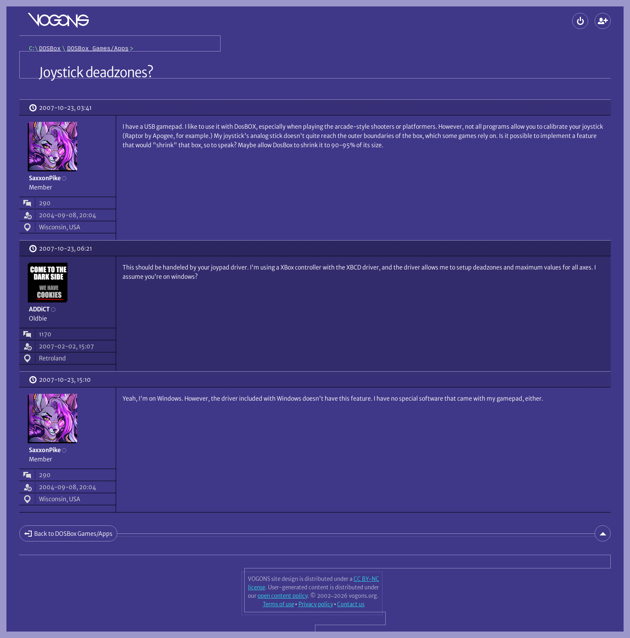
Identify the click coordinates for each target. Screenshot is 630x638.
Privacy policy (316, 604)
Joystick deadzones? (96, 72)
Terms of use (278, 604)
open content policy (282, 595)
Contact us (350, 604)
